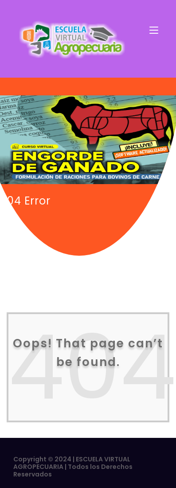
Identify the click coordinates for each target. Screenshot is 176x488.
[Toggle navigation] (153, 31)
